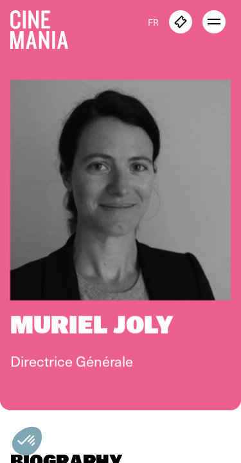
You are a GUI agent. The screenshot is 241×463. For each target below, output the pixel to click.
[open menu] (214, 21)
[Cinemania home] (44, 27)
